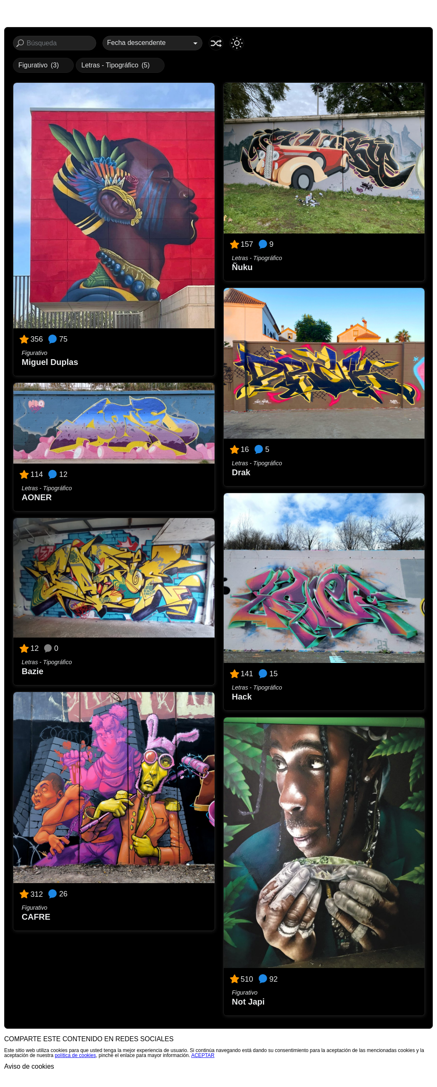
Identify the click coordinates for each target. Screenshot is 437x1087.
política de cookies (75, 1055)
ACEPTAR (203, 1055)
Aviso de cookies (29, 1066)
